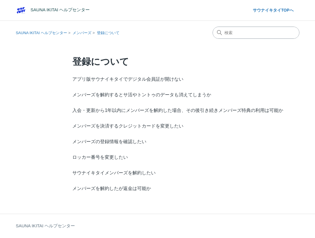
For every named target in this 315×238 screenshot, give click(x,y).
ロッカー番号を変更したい (100, 157)
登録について (108, 33)
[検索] (256, 32)
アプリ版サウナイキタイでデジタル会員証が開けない (127, 79)
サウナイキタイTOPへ (273, 10)
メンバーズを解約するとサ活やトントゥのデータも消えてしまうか (141, 94)
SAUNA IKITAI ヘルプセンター (41, 33)
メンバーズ (82, 33)
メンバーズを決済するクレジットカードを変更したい (127, 125)
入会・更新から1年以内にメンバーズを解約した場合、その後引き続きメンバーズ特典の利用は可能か (177, 110)
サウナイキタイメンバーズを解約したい (114, 172)
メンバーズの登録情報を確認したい (109, 141)
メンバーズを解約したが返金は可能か (111, 188)
